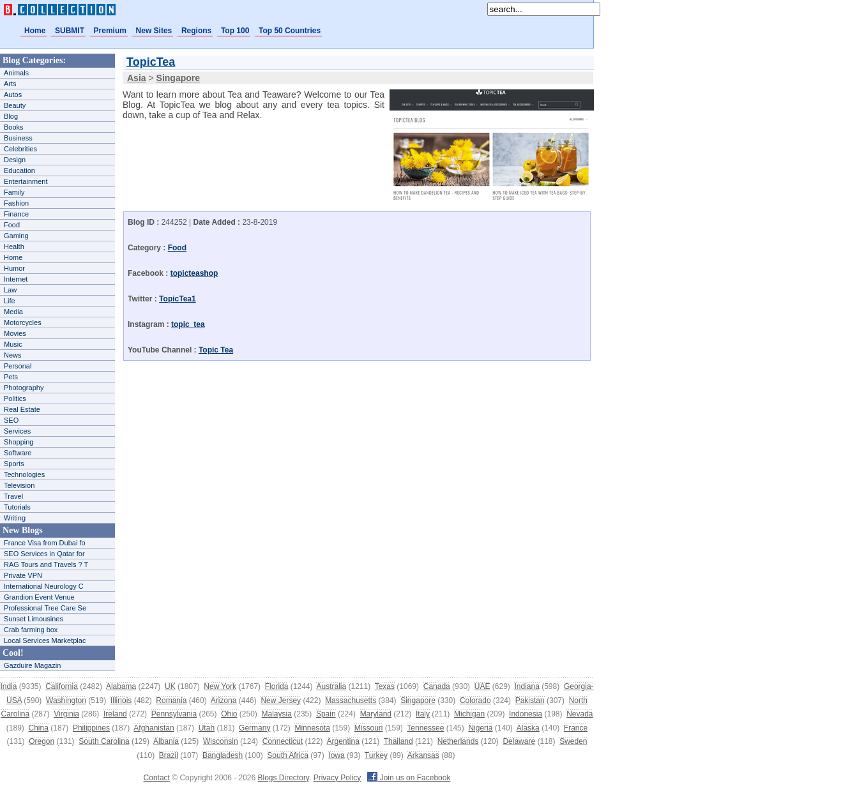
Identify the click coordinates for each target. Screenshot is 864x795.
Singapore (418, 700)
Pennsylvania (174, 713)
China (39, 727)
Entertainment (25, 181)
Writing (15, 518)
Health (14, 246)
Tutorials (17, 507)
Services (17, 431)
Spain (326, 713)
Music (13, 344)
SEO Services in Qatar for (44, 553)
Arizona (224, 700)
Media (13, 311)
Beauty (15, 105)
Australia (331, 686)
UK (170, 686)
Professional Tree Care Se (45, 608)
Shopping (19, 442)
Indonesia (525, 713)
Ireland (115, 713)
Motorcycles (23, 322)
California (61, 686)
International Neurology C (44, 586)
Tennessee (425, 727)
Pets (11, 377)
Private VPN (23, 575)
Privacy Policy (337, 777)
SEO (11, 420)
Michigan (469, 713)
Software (17, 453)
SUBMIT (69, 30)
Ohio (229, 713)
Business (18, 138)
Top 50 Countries (290, 30)
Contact (157, 777)
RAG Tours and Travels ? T (46, 564)
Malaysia (277, 713)
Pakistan (530, 700)
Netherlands (458, 741)
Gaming (16, 235)
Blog (11, 116)
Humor (14, 268)
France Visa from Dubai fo (45, 543)
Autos (13, 94)
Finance (16, 214)
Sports (14, 463)
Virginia (66, 713)
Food (12, 225)
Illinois (121, 700)
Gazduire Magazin (32, 665)
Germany (254, 727)
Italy (423, 713)
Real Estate (22, 409)
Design (15, 159)
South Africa (287, 755)
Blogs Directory (283, 777)
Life (9, 301)
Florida (277, 686)
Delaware (519, 741)
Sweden (573, 741)
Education (19, 170)
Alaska (528, 727)
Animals (16, 73)
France (575, 727)
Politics (15, 398)
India (8, 686)
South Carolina (104, 741)
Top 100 (235, 30)
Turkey (376, 755)
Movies (15, 333)
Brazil (168, 755)
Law (10, 290)
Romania (171, 700)
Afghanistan (153, 727)
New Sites (154, 30)
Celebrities (20, 149)
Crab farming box (30, 629)
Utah (207, 727)
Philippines (91, 727)
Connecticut (282, 741)
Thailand (398, 741)
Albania (166, 741)
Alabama (121, 686)
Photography (23, 387)
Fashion (16, 203)
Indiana (526, 686)
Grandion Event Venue (39, 597)
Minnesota (312, 727)
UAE (482, 686)
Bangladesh (222, 755)
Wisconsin (220, 741)
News (13, 355)
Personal (17, 366)
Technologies (24, 474)
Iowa (336, 755)
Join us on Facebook (408, 777)
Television (19, 485)
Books (14, 127)
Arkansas (423, 755)
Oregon (41, 741)
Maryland (375, 713)
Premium (110, 30)
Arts (10, 83)
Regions (196, 30)
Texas (385, 686)
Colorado (475, 700)
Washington (66, 700)
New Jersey (281, 700)
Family (14, 192)
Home (34, 30)
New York (220, 686)
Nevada (579, 713)
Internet (15, 279)
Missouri (368, 727)
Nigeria (480, 727)
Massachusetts (350, 700)
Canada (436, 686)
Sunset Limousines (33, 619)
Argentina (342, 741)
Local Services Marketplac (45, 640)
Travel (13, 496)
